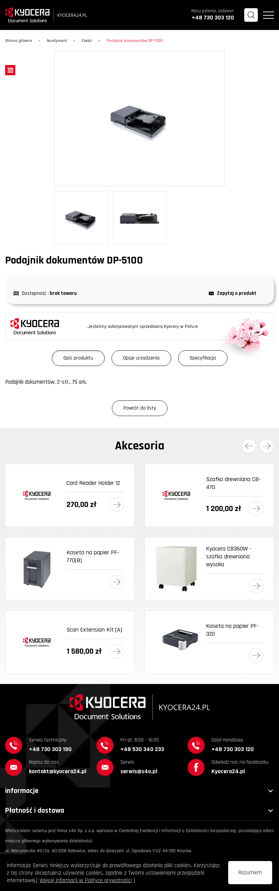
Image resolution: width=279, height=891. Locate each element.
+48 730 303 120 (213, 17)
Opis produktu (78, 358)
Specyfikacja (203, 358)
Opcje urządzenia (141, 358)
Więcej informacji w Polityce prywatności (86, 880)
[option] (139, 118)
